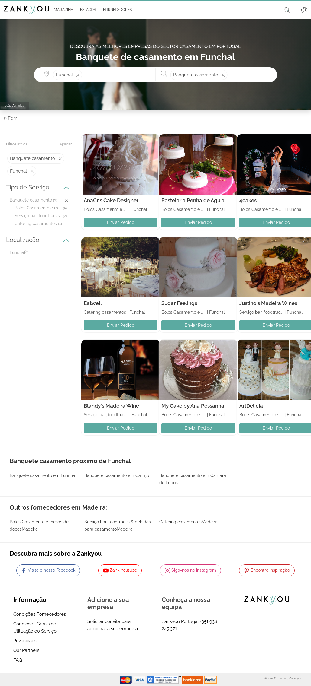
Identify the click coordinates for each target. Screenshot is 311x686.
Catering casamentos (36, 223)
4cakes (248, 200)
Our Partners (26, 650)
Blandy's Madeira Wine (111, 406)
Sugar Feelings (179, 303)
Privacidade (25, 640)
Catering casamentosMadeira (188, 521)
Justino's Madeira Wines (268, 303)
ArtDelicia (251, 406)
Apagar (66, 144)
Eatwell (93, 303)
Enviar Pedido (120, 222)
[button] (62, 10)
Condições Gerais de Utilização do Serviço (35, 627)
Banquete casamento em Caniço (116, 475)
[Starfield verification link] (164, 679)
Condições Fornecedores (39, 614)
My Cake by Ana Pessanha (192, 406)
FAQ (17, 660)
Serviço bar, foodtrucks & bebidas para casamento (38, 215)
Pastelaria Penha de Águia (193, 200)
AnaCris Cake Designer (111, 200)
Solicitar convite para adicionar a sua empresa (112, 625)
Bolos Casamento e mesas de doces (38, 207)
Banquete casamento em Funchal (43, 475)
